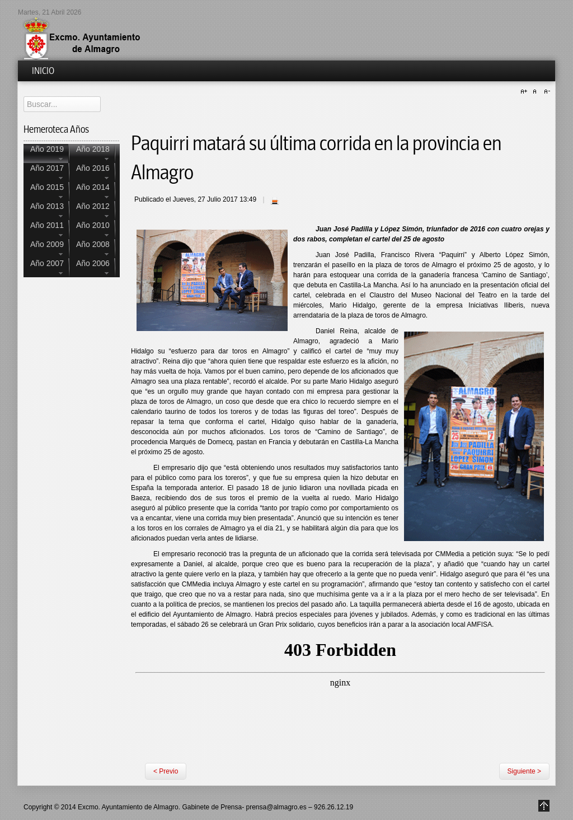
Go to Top (543, 806)
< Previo (165, 771)
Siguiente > (524, 771)
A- (546, 91)
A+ (525, 91)
